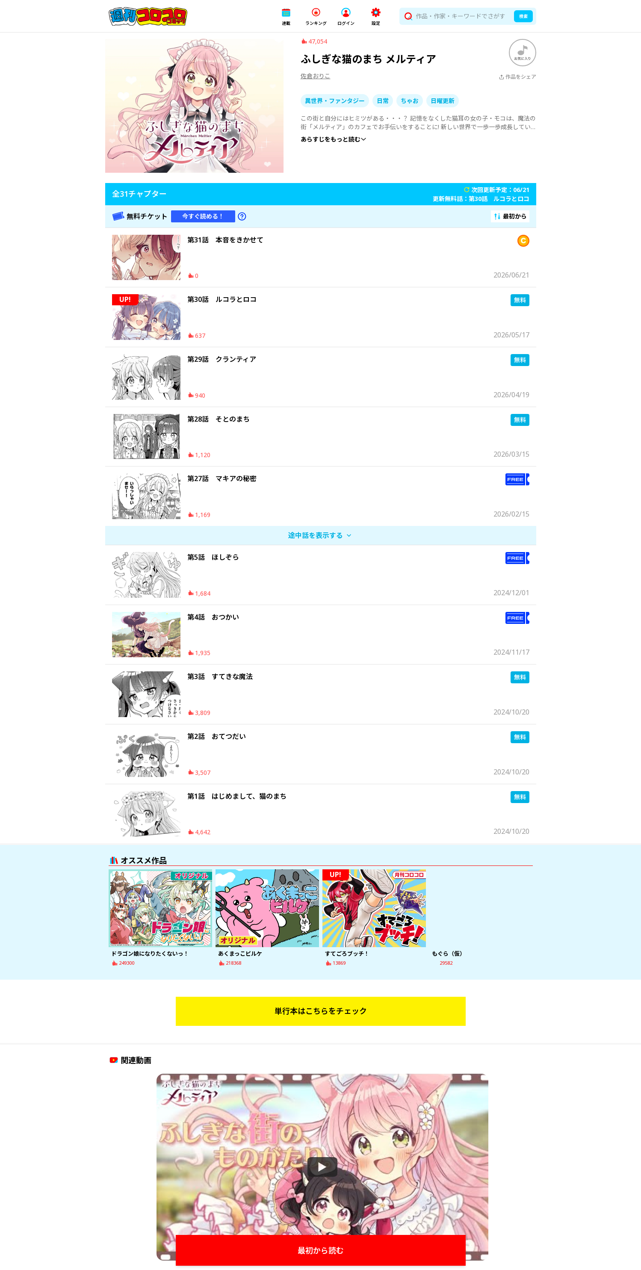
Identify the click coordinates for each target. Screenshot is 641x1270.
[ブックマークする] (522, 57)
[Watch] (322, 1171)
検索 (523, 16)
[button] (286, 16)
